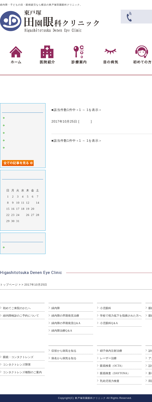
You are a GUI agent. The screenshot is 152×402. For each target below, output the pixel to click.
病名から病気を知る (63, 358)
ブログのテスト (17, 118)
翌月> (31, 226)
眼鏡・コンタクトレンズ (18, 357)
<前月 (14, 226)
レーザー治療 (108, 358)
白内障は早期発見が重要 (23, 133)
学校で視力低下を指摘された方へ (121, 315)
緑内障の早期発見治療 (65, 315)
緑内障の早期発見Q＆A (65, 323)
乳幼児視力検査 (109, 381)
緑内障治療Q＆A (61, 330)
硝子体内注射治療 (111, 350)
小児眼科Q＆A (109, 323)
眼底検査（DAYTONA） (115, 373)
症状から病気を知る (63, 350)
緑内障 (55, 308)
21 (37, 208)
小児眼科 (105, 308)
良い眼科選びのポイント (23, 125)
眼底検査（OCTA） (112, 365)
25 (23, 214)
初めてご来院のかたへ (17, 308)
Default (85, 121)
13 (32, 202)
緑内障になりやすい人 (22, 140)
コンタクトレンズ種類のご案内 (22, 372)
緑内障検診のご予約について (21, 315)
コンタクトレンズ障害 (17, 364)
